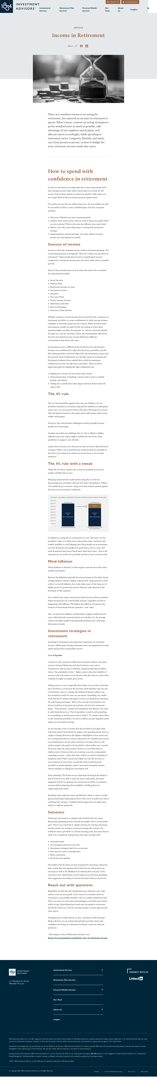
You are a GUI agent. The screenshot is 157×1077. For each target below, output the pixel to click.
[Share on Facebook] (81, 46)
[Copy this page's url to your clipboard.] (76, 46)
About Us (121, 9)
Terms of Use (131, 1072)
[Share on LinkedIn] (86, 46)
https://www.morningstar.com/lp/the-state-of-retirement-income (78, 938)
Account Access (130, 2)
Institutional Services (46, 9)
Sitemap (96, 1072)
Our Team (107, 9)
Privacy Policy (144, 1072)
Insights (133, 9)
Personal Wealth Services (90, 9)
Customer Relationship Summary (113, 1072)
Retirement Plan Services (68, 9)
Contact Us (113, 2)
